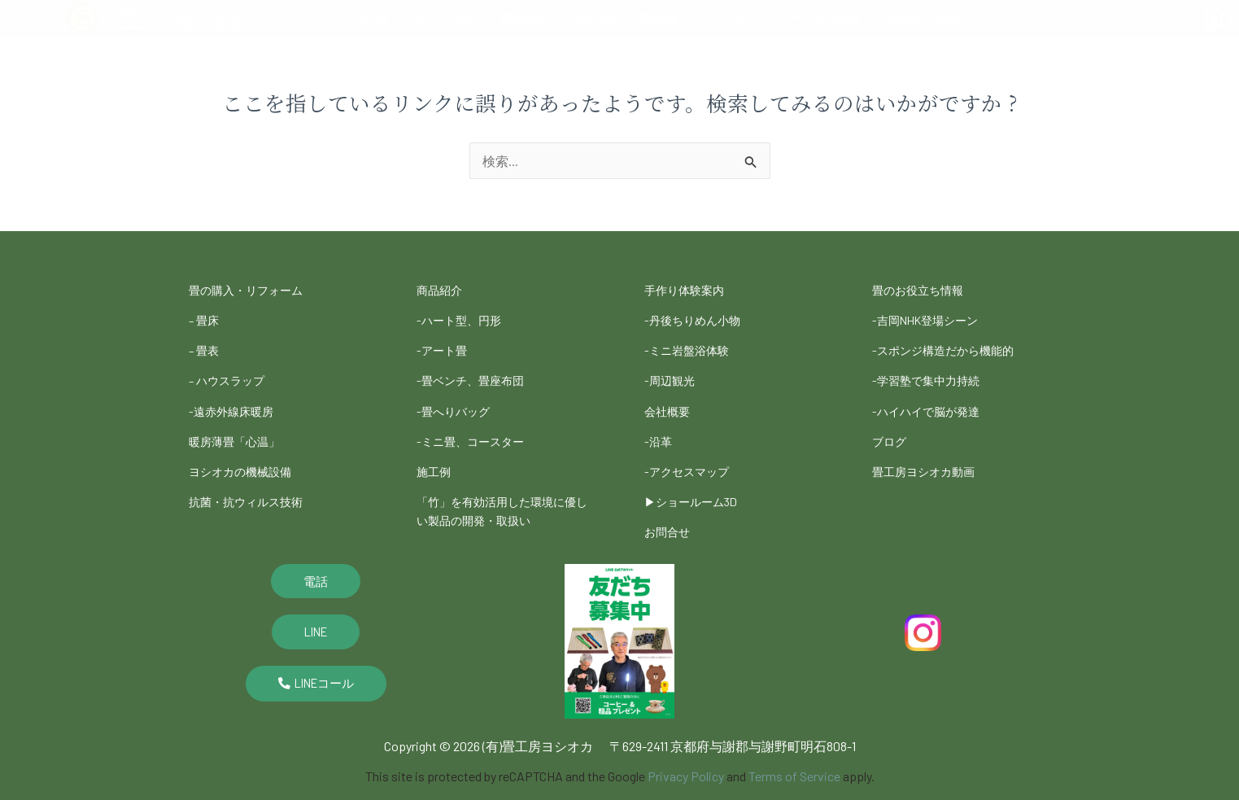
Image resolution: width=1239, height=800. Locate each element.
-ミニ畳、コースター (478, 427)
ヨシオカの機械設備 (247, 455)
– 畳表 (206, 344)
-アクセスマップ (692, 455)
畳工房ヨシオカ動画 (930, 455)
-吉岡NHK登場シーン (932, 317)
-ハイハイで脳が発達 (933, 400)
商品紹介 (534, 18)
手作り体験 (452, 18)
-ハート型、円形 (465, 317)
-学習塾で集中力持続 (933, 372)
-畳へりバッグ (458, 400)
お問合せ (670, 510)
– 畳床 (206, 317)
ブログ (1014, 18)
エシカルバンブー (752, 18)
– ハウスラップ (232, 372)
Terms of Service (794, 753)
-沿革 (659, 427)
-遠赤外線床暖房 (237, 400)
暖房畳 (666, 18)
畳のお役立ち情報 (924, 289)
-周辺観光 (672, 372)
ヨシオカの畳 (359, 18)
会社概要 (845, 18)
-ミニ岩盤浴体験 (692, 344)
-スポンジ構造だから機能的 (952, 344)
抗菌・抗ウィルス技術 (254, 483)
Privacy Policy (686, 753)
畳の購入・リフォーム (254, 289)
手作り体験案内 (689, 289)
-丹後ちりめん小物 (698, 317)
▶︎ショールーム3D (697, 483)
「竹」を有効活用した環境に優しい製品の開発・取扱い (501, 491)
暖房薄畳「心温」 (241, 427)
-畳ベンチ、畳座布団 (478, 372)
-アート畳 (445, 344)
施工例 (603, 18)
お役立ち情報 (933, 18)
